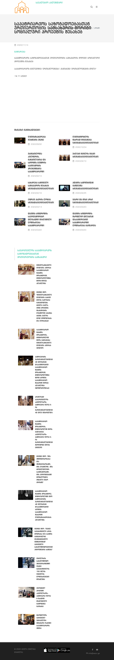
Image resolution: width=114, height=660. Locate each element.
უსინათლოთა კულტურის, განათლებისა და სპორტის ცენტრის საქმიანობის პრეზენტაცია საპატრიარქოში (37, 163)
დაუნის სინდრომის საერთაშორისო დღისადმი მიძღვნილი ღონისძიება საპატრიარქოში (39, 220)
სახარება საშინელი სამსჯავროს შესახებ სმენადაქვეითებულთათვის (42, 186)
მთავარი (53, 28)
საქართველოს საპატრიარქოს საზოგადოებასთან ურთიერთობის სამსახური (34, 253)
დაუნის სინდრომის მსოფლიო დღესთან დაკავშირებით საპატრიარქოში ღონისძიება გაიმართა (84, 220)
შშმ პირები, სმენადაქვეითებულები (75, 28)
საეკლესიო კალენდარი (49, 3)
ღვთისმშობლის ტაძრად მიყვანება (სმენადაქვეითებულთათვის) (87, 140)
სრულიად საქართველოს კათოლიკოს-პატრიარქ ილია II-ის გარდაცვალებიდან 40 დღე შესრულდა (44, 405)
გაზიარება (19, 52)
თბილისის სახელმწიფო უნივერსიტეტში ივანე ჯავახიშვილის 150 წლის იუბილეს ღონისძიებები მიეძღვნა (43, 569)
